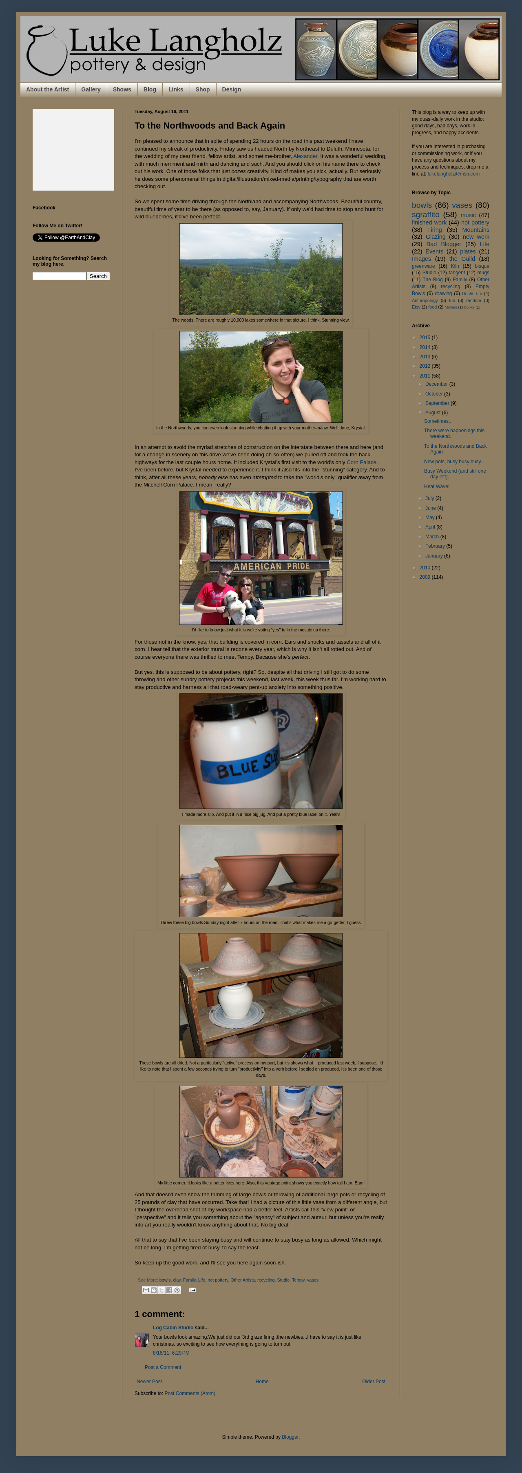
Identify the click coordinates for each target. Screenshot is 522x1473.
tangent (457, 272)
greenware (423, 266)
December (437, 384)
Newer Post (149, 1381)
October (434, 394)
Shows (122, 89)
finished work (429, 222)
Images (421, 258)
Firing (434, 230)
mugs (483, 272)
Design (231, 89)
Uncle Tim (472, 293)
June (431, 508)
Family (189, 1279)
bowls (165, 1279)
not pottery (218, 1279)
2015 (426, 337)
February (435, 546)
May (430, 517)
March (432, 537)
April (430, 527)
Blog (150, 89)
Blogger (290, 1437)
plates (468, 251)
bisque (482, 266)
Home (262, 1381)
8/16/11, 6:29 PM (171, 1353)
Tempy (298, 1279)
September (438, 403)
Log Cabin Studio (173, 1328)
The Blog (432, 279)
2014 (426, 347)
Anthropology (425, 300)
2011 (426, 376)
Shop (203, 89)
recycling (266, 1279)
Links (176, 89)
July (430, 498)
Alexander (305, 156)
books (469, 307)
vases (313, 1279)
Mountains (475, 230)
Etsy (416, 306)
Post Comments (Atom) (189, 1393)
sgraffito (426, 214)
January (434, 556)
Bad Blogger (444, 244)
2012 (426, 366)
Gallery (90, 89)
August (433, 412)
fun (452, 300)
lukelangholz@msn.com (454, 174)
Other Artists (242, 1279)
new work (476, 236)
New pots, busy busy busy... (454, 461)
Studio (283, 1279)
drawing (443, 293)
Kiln (455, 266)
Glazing (436, 236)
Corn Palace (361, 462)
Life (201, 1279)
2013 (426, 357)
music (468, 215)
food (432, 306)
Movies (451, 307)
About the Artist (47, 89)
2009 (426, 577)
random (473, 300)
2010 (426, 568)
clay (176, 1279)
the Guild (462, 258)
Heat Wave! (436, 486)
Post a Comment (163, 1367)
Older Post (373, 1381)
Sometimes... (438, 421)
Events (434, 251)
